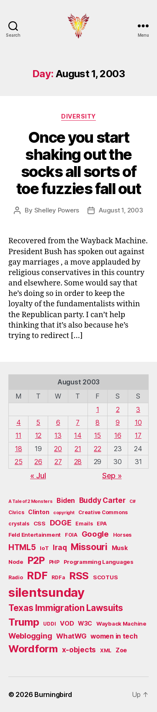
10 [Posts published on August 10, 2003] (138, 422)
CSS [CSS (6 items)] (39, 523)
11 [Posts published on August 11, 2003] (18, 435)
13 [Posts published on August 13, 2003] (57, 435)
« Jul (38, 475)
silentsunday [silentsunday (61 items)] (46, 592)
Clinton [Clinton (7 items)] (38, 511)
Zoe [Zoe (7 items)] (121, 650)
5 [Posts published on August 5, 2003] (38, 422)
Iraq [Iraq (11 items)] (60, 547)
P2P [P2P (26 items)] (36, 560)
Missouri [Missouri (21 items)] (89, 546)
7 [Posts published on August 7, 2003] (78, 422)
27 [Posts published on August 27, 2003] (58, 461)
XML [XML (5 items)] (105, 650)
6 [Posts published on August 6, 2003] (58, 422)
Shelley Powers (56, 210)
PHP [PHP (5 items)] (54, 562)
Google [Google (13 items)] (95, 533)
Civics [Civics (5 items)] (16, 512)
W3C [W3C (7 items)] (85, 623)
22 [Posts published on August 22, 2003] (97, 448)
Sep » (112, 475)
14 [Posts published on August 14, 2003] (77, 435)
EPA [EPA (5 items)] (101, 523)
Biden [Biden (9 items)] (66, 501)
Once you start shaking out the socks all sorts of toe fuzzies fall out (78, 163)
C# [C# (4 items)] (132, 501)
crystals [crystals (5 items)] (18, 523)
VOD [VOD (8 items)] (67, 623)
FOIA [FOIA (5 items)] (71, 535)
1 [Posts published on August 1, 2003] (97, 409)
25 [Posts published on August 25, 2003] (18, 461)
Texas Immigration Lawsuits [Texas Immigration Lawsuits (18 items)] (65, 608)
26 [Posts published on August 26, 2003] (38, 461)
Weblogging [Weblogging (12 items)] (30, 635)
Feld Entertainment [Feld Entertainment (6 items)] (34, 534)
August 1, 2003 (121, 210)
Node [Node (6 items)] (15, 561)
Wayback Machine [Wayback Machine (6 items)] (121, 623)
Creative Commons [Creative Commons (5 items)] (103, 512)
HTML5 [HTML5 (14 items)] (22, 547)
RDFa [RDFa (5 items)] (58, 577)
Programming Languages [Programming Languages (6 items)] (99, 561)
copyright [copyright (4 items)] (64, 512)
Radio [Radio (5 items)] (15, 577)
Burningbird (53, 694)
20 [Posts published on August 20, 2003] (58, 448)
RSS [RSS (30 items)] (79, 576)
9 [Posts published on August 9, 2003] (118, 422)
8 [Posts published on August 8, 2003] (97, 422)
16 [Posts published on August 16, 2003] (117, 435)
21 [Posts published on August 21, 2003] (78, 448)
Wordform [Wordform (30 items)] (33, 649)
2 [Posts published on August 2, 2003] (118, 409)
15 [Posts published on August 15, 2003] (97, 435)
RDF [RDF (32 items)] (37, 575)
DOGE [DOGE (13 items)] (61, 522)
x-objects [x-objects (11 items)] (79, 649)
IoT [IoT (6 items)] (44, 548)
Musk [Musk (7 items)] (120, 547)
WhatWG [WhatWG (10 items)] (71, 636)
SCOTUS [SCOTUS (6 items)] (105, 577)
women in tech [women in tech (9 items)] (114, 636)
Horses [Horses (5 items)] (122, 535)
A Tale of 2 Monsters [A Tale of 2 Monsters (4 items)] (30, 501)
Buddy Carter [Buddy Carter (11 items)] (102, 500)
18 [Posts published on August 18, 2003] (18, 448)
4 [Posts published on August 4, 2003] (18, 422)
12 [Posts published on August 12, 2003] (38, 435)
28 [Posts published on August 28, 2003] (78, 461)
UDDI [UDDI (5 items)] (49, 624)
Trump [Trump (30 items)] (23, 622)
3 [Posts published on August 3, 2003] (138, 409)
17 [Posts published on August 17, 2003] (138, 435)
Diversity (78, 116)
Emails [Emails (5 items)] (84, 523)
